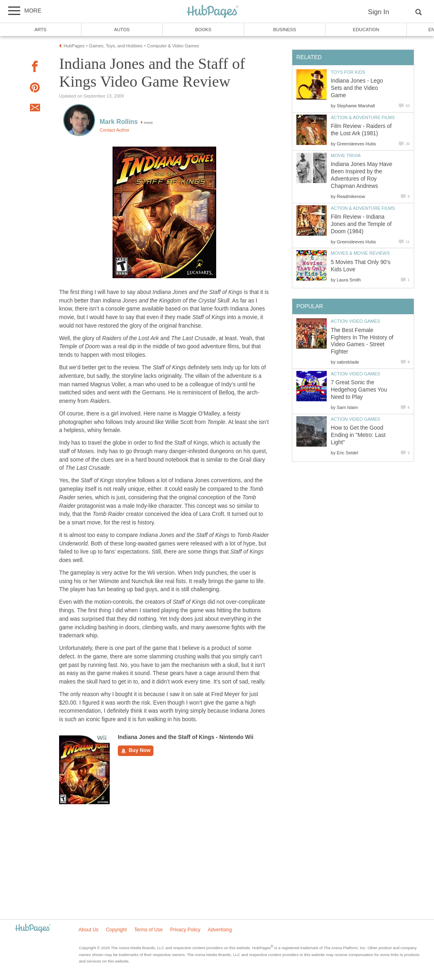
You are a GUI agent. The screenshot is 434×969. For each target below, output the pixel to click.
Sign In (378, 12)
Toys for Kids (348, 72)
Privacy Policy (185, 930)
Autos (122, 29)
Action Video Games (355, 321)
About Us (88, 930)
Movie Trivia (346, 155)
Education (366, 29)
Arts (40, 29)
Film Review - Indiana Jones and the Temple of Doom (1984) (361, 224)
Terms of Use (148, 930)
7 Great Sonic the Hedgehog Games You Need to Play (359, 389)
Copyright (116, 930)
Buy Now (136, 750)
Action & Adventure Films (363, 117)
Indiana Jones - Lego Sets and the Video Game (357, 88)
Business (284, 29)
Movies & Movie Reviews (360, 253)
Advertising (220, 930)
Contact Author (115, 130)
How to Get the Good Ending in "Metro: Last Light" (358, 435)
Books (203, 29)
